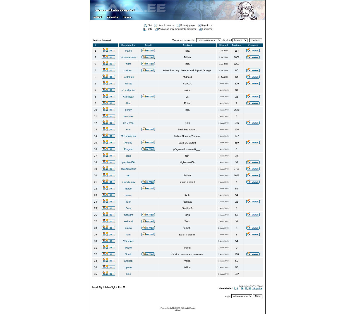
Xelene (128, 142)
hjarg (128, 63)
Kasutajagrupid (186, 25)
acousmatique (128, 169)
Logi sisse (205, 29)
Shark (128, 254)
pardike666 (128, 162)
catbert (128, 70)
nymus (128, 267)
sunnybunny (128, 182)
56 (242, 288)
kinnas (128, 83)
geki (128, 274)
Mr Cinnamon (128, 136)
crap (128, 155)
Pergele (128, 149)
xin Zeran (128, 123)
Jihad (128, 103)
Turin (128, 201)
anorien (128, 260)
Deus (128, 208)
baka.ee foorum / (102, 40)
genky (128, 109)
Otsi (148, 25)
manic (128, 50)
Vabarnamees (128, 57)
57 (246, 288)
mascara (128, 214)
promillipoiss (128, 90)
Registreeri (205, 25)
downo (128, 195)
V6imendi (128, 241)
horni (128, 234)
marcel (128, 188)
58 (250, 288)
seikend (128, 221)
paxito (128, 228)
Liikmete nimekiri (164, 25)
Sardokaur (128, 77)
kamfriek (128, 116)
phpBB (171, 308)
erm (128, 129)
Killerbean (128, 96)
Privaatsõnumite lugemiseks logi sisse (175, 29)
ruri (128, 175)
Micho (128, 247)
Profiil (147, 29)
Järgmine (257, 288)
